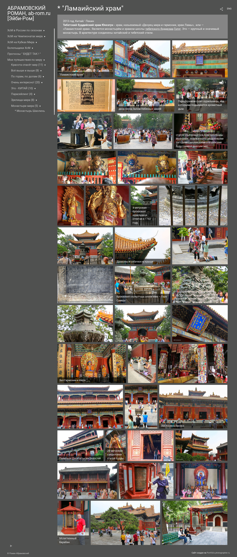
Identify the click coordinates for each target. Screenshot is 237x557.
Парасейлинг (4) (21, 94)
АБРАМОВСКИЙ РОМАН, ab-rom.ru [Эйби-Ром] (28, 13)
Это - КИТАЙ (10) (22, 88)
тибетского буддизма (159, 29)
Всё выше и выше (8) (25, 70)
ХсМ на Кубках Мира (20, 42)
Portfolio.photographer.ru (218, 553)
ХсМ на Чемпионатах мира (25, 36)
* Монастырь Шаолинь (30, 111)
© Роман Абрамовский (18, 553)
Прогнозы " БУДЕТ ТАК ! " (24, 54)
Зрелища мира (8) (22, 100)
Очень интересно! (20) (25, 82)
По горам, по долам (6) (26, 76)
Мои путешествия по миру (24, 59)
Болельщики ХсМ (18, 48)
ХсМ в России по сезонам (24, 30)
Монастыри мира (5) (24, 106)
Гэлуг (177, 29)
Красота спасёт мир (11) (27, 64)
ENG (229, 8)
